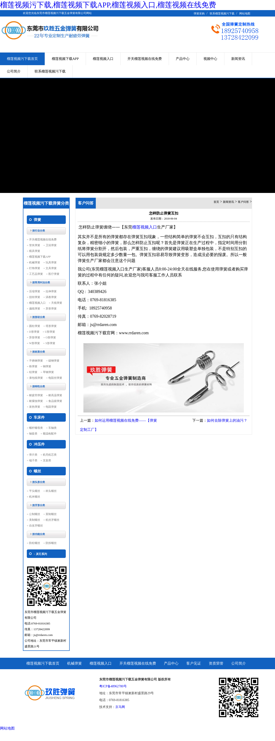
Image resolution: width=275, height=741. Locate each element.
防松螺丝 (34, 543)
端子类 (33, 460)
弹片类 (33, 454)
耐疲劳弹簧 (36, 395)
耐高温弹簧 (55, 395)
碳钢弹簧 (53, 360)
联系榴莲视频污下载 (222, 13)
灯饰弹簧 (34, 268)
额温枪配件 (50, 433)
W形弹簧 (34, 343)
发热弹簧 (34, 406)
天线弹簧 (56, 302)
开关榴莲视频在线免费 (144, 59)
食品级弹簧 (55, 401)
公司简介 (14, 71)
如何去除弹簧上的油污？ (227, 420)
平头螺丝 (34, 491)
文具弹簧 (51, 268)
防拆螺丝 (51, 543)
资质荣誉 (216, 663)
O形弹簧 (51, 337)
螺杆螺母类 (36, 427)
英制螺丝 (51, 514)
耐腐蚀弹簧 (36, 401)
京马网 (120, 707)
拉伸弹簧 (51, 291)
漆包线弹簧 (36, 377)
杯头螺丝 (51, 491)
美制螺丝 (34, 519)
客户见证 (193, 663)
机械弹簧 (34, 262)
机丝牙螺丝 (52, 519)
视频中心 (210, 59)
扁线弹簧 (34, 308)
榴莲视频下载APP (65, 59)
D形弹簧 (34, 331)
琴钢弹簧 (48, 372)
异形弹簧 (51, 308)
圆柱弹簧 (34, 326)
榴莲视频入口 (103, 59)
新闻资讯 (238, 59)
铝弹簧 (33, 372)
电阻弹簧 (51, 406)
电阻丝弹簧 (55, 377)
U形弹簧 (50, 331)
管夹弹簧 (34, 245)
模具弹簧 (34, 251)
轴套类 (33, 433)
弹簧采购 (199, 13)
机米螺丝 (34, 496)
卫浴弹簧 (51, 245)
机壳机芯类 (50, 454)
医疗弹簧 (53, 274)
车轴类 (52, 427)
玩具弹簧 (51, 262)
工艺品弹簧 (36, 274)
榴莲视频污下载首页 (22, 59)
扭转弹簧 (34, 297)
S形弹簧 (50, 343)
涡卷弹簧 (51, 297)
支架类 (47, 460)
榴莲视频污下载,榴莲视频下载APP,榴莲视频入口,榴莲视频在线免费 (108, 5)
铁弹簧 (33, 366)
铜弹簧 (47, 366)
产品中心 (183, 59)
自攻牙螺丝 (36, 525)
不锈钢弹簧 (36, 360)
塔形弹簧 (51, 326)
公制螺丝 (34, 514)
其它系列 (41, 554)
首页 (216, 201)
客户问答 (243, 201)
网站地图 (244, 13)
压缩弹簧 (34, 291)
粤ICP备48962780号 (113, 686)
